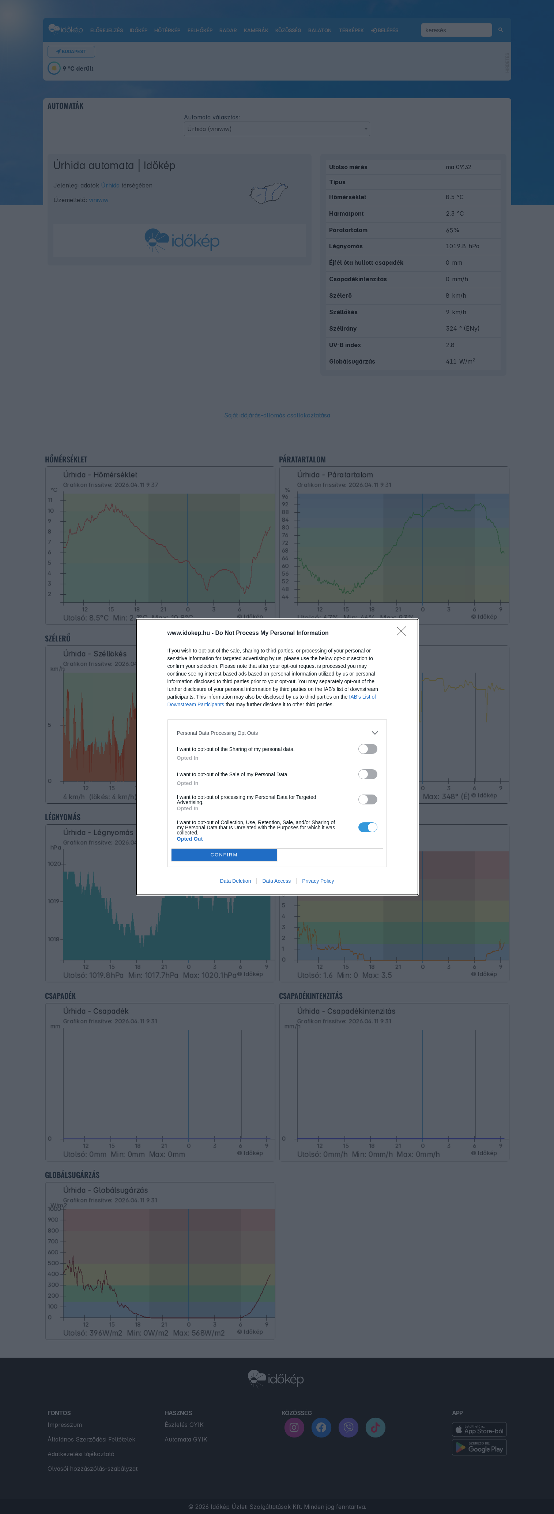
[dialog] (277, 757)
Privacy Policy (318, 881)
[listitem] (277, 733)
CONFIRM (224, 855)
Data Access (276, 881)
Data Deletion (235, 881)
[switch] (367, 749)
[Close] (404, 633)
